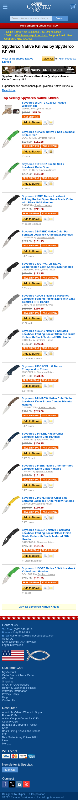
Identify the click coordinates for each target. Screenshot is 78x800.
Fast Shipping (31, 117)
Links (5, 740)
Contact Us (10, 625)
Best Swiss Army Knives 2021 (20, 737)
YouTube (26, 784)
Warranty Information (14, 690)
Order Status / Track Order (18, 675)
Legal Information (12, 645)
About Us (7, 638)
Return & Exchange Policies (19, 687)
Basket (72, 6)
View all (39, 606)
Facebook (5, 784)
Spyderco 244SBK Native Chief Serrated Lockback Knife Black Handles (47, 467)
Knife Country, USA (39, 7)
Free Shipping (31, 146)
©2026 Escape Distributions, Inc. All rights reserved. (33, 797)
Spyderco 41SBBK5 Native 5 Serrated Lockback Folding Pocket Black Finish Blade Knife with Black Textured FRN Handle (46, 534)
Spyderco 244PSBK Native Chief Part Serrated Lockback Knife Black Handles (47, 233)
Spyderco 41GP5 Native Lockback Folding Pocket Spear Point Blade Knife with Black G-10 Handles (47, 199)
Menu (5, 6)
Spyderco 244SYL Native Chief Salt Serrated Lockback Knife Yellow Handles (48, 499)
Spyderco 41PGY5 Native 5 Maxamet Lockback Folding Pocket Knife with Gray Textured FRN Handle (48, 298)
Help (5, 697)
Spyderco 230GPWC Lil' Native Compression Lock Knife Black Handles (47, 265)
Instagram (19, 784)
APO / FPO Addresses (15, 684)
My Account (9, 672)
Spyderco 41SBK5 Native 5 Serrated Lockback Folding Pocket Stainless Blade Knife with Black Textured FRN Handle (48, 334)
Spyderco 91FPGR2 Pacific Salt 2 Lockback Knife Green (43, 165)
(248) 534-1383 (20, 632)
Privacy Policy (10, 694)
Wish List (7, 678)
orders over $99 (39, 25)
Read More (8, 90)
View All (48, 58)
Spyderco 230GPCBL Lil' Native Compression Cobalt (42, 368)
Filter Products (67, 58)
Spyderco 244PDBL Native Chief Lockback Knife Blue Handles (42, 435)
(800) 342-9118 (23, 629)
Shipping (7, 681)
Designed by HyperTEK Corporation (23, 794)
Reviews (19, 641)
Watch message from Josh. (31, 35)
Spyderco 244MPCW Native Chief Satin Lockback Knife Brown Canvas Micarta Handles (47, 401)
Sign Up (10, 769)
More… (6, 743)
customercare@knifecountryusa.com (32, 635)
